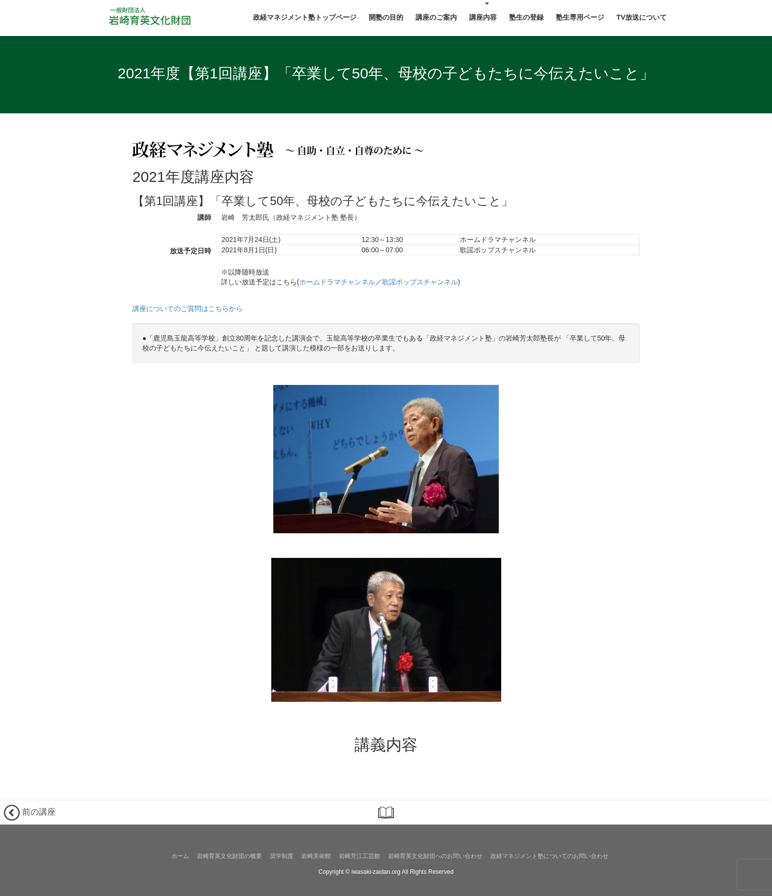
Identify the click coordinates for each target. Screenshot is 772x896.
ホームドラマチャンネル (337, 282)
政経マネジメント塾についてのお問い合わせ (549, 856)
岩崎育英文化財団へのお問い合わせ (435, 856)
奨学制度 (281, 856)
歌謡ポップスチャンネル (420, 282)
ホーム (180, 856)
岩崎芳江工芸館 (359, 856)
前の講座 (30, 813)
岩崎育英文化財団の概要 (229, 856)
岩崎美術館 (316, 856)
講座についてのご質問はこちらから (187, 308)
